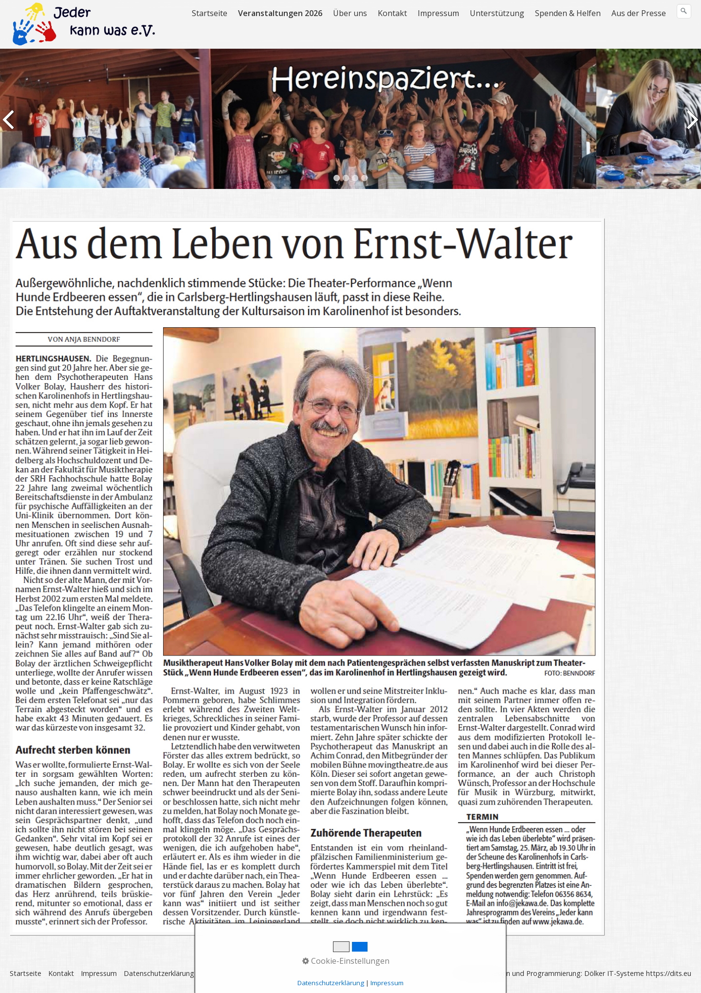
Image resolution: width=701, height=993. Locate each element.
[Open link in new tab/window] (307, 576)
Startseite (209, 13)
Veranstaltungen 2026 (280, 13)
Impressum (438, 13)
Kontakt (392, 13)
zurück (9, 126)
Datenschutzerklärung (159, 973)
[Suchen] (684, 11)
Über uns (350, 13)
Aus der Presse (638, 13)
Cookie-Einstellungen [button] (345, 961)
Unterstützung (497, 13)
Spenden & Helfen (568, 13)
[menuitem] (210, 13)
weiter (691, 126)
